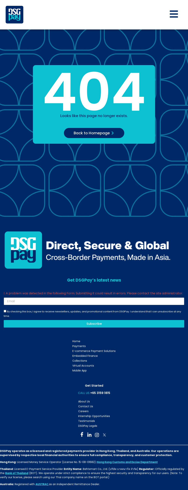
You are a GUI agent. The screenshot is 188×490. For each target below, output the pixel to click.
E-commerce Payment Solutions (94, 351)
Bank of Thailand (16, 473)
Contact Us (85, 406)
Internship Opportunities (94, 416)
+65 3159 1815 (100, 393)
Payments (79, 346)
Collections (79, 361)
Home (76, 341)
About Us (84, 401)
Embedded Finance (85, 356)
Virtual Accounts (83, 366)
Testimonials (86, 421)
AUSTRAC (42, 484)
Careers (83, 411)
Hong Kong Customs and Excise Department (127, 462)
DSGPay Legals (87, 426)
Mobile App (79, 371)
